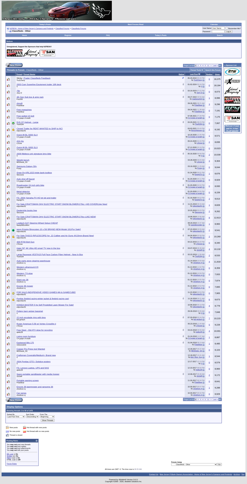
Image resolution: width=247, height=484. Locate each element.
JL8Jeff (19, 250)
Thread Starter (29, 74)
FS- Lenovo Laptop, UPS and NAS (33, 368)
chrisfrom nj (21, 263)
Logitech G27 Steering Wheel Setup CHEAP (37, 223)
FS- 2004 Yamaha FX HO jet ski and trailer (36, 198)
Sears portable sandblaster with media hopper (38, 374)
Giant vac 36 (22, 280)
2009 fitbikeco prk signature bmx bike (34, 154)
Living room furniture (26, 336)
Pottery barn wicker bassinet (30, 311)
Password (206, 31)
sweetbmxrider (196, 225)
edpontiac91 (21, 131)
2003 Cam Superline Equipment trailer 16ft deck (39, 84)
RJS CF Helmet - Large (27, 122)
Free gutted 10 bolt (25, 116)
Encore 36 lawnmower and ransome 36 (35, 387)
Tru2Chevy (21, 80)
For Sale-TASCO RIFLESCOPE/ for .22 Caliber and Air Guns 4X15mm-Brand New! (55, 235)
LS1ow (19, 143)
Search (220, 35)
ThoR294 (20, 124)
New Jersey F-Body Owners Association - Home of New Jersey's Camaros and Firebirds (196, 474)
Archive (237, 474)
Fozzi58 (20, 99)
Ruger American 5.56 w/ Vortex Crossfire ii (36, 324)
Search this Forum (213, 70)
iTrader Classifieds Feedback (36, 78)
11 (208, 65)
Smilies (9, 456)
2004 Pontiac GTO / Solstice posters (33, 361)
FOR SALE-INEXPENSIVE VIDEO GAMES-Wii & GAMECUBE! (46, 292)
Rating (181, 74)
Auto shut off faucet (26, 179)
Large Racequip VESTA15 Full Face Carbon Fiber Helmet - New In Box (50, 254)
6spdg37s (198, 174)
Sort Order (30, 414)
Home (24, 35)
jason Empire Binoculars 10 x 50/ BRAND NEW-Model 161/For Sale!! (49, 229)
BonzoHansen (196, 130)
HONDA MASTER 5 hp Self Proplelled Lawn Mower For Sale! (45, 305)
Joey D (19, 93)
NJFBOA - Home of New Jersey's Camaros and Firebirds (31, 28)
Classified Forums (62, 28)
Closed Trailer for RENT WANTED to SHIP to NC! (40, 128)
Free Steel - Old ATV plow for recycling (35, 330)
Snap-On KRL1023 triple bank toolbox (34, 172)
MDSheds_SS (22, 162)
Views (217, 74)
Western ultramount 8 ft (27, 267)
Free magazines (24, 109)
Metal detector (23, 191)
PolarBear (20, 105)
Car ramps (21, 393)
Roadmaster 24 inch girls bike (30, 185)
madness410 (197, 99)
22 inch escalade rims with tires (31, 317)
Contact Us (153, 474)
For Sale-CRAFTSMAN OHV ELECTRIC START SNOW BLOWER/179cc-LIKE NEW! (56, 217)
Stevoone (20, 175)
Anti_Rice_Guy (196, 357)
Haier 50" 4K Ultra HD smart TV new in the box (38, 248)
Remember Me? (233, 28)
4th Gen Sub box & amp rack (30, 97)
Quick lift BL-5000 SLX (27, 135)
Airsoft (20, 103)
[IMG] (9, 458)
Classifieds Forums (78, 28)
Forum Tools (196, 70)
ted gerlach (21, 320)
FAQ (108, 35)
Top (242, 474)
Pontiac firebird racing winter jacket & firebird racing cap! (43, 298)
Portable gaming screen (28, 380)
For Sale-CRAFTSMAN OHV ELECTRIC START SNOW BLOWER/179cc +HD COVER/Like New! (62, 204)
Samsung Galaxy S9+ (27, 166)
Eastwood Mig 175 (25, 343)
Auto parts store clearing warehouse (33, 261)
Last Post (194, 74)
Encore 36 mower (25, 286)
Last (215, 65)
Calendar (214, 24)
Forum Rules (12, 464)
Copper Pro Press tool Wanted (31, 349)
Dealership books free (27, 210)
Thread (19, 74)
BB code (10, 454)
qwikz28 (20, 332)
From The (43, 414)
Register (68, 35)
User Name (207, 28)
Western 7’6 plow (25, 273)
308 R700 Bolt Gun (25, 242)
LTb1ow (20, 244)
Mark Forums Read (135, 24)
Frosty (19, 168)
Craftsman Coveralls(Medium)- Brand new (36, 355)
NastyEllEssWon (23, 225)
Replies (209, 74)
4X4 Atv (20, 141)
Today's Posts (45, 24)
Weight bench (23, 160)
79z (18, 91)
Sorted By (10, 414)
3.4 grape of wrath (24, 118)
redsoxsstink (21, 345)
